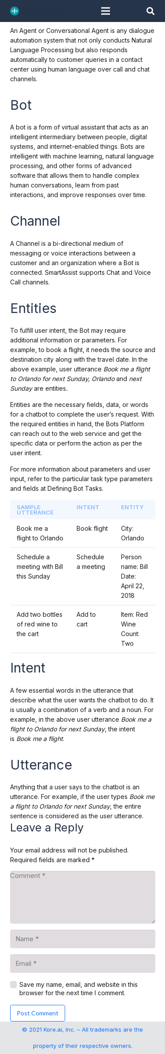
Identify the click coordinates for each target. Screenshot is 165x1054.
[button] (150, 11)
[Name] (82, 939)
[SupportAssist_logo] (35, 11)
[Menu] (105, 11)
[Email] (82, 963)
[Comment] (82, 897)
